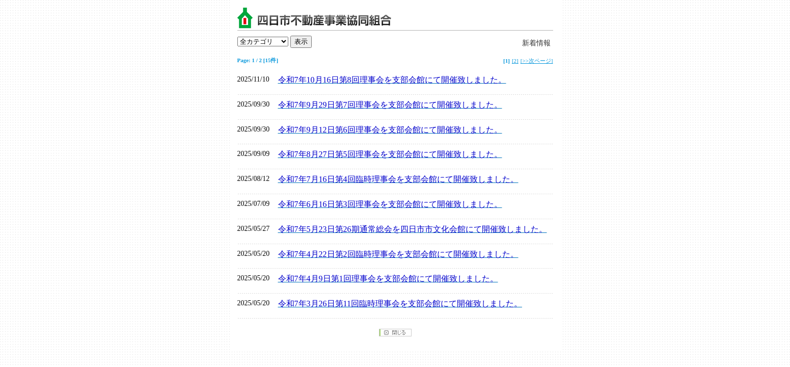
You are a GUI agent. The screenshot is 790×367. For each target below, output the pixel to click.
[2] (515, 61)
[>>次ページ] (537, 61)
